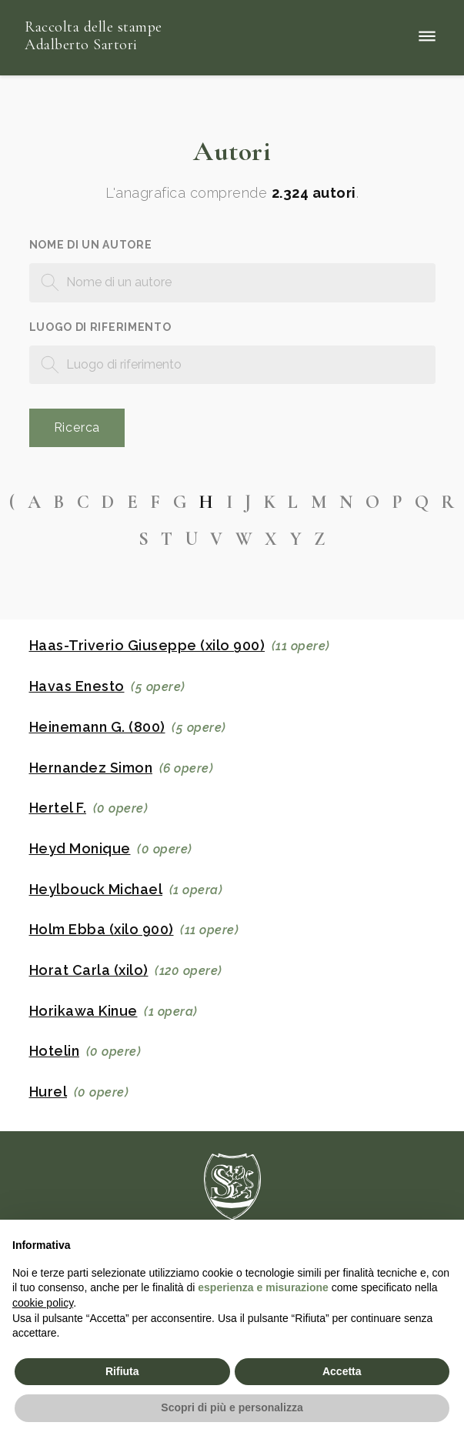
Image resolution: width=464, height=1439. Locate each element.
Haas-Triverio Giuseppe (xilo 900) (147, 645)
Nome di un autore (90, 245)
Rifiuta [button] (122, 1371)
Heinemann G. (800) (97, 727)
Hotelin (54, 1051)
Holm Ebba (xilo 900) (101, 929)
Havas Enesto (77, 686)
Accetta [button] (342, 1371)
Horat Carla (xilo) (89, 970)
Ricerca (77, 427)
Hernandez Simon (91, 768)
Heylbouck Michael (96, 889)
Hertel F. (58, 808)
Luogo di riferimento (100, 327)
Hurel (48, 1092)
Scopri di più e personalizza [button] (231, 1407)
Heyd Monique (80, 848)
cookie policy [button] (42, 1303)
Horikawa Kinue (83, 1011)
